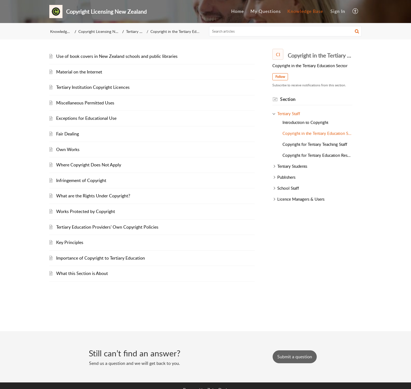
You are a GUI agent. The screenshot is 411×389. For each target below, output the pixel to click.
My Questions (265, 11)
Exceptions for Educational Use (86, 118)
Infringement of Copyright (81, 180)
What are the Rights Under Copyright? (93, 196)
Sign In (337, 11)
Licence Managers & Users (300, 199)
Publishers (286, 177)
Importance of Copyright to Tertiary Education (100, 258)
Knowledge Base (305, 11)
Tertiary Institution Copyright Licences (93, 87)
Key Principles (69, 242)
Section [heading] (288, 99)
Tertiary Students (292, 166)
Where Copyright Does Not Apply (88, 165)
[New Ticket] (295, 357)
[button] (355, 11)
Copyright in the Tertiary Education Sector (317, 133)
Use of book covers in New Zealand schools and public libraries (117, 56)
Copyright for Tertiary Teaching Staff (314, 144)
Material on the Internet (79, 72)
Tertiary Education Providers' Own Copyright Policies (107, 227)
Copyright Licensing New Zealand (107, 31)
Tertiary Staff (138, 31)
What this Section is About (82, 273)
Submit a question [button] (294, 357)
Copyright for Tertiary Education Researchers (317, 155)
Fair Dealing (67, 134)
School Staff (288, 188)
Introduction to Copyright (305, 122)
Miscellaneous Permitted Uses (85, 103)
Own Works (67, 149)
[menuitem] (237, 11)
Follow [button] (280, 76)
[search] (285, 31)
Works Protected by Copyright (85, 211)
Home (237, 11)
